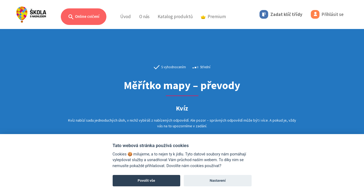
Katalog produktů (175, 17)
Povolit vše (146, 180)
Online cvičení (83, 17)
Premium (213, 17)
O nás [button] (144, 17)
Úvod (125, 17)
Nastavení (218, 180)
